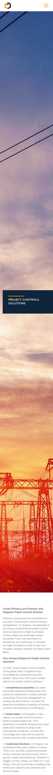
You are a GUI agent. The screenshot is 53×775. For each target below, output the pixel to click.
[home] (7, 5)
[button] (46, 5)
